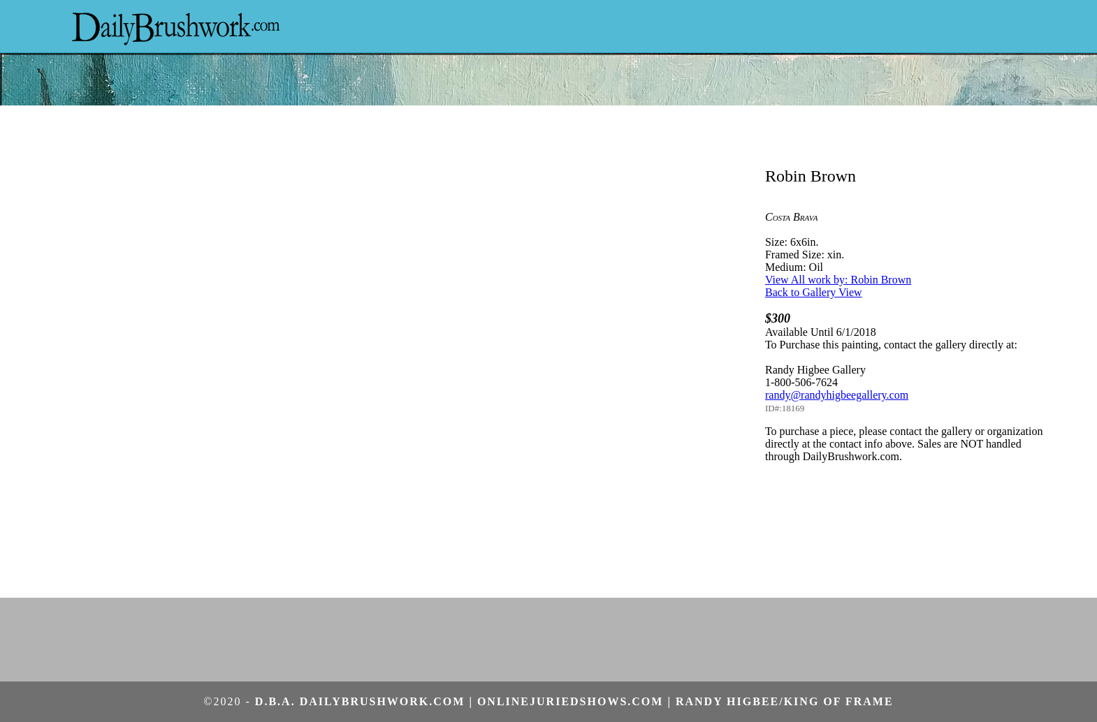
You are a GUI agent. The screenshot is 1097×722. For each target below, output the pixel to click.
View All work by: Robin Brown (838, 280)
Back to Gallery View (813, 292)
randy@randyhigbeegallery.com (836, 395)
